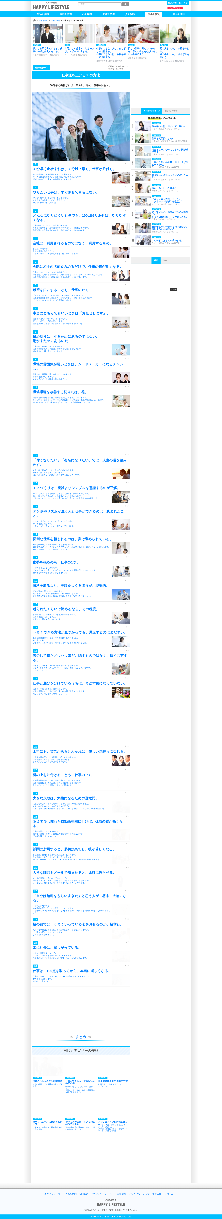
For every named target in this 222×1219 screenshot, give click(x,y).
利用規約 (83, 1194)
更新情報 (121, 1194)
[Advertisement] (81, 431)
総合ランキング (171, 111)
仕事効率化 (55, 20)
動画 (156, 260)
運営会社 (156, 1194)
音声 (165, 260)
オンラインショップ (139, 1194)
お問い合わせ (171, 1194)
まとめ (80, 1037)
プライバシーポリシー (102, 1194)
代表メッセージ (52, 1194)
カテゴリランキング (152, 111)
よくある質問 (70, 1194)
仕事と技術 (43, 20)
